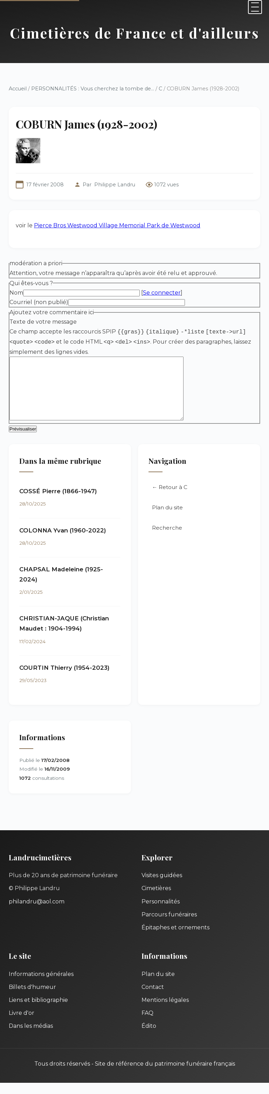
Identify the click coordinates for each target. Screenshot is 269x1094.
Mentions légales (165, 1011)
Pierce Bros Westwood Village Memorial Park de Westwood (117, 225)
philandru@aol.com (36, 912)
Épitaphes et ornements (175, 938)
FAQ (147, 1024)
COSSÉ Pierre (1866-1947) (58, 502)
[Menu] (255, 7)
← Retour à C (169, 498)
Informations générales (41, 985)
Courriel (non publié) (38, 302)
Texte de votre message (43, 321)
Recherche (167, 539)
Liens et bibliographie (38, 1011)
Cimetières (156, 899)
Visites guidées (162, 886)
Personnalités (161, 912)
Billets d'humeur (32, 998)
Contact (153, 998)
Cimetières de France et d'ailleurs (135, 32)
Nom (16, 292)
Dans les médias (31, 1037)
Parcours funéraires (169, 925)
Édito (149, 1037)
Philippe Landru (114, 184)
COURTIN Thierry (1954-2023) (64, 678)
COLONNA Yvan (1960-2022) (62, 541)
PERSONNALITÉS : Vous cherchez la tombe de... (92, 88)
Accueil (18, 88)
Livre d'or (21, 1024)
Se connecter (162, 292)
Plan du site (167, 518)
